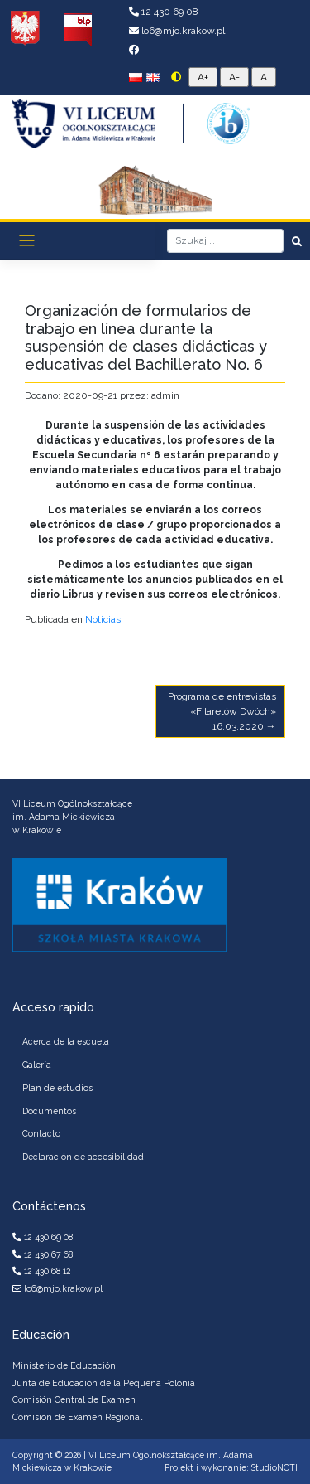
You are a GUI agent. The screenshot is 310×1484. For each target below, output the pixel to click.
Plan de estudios (57, 1088)
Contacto (41, 1133)
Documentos (49, 1111)
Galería (36, 1064)
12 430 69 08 (163, 11)
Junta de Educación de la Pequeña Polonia (103, 1383)
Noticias (103, 619)
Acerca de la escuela (65, 1041)
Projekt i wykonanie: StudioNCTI (231, 1467)
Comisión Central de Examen (74, 1399)
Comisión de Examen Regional (77, 1417)
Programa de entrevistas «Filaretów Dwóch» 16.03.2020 (222, 711)
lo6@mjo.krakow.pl (177, 30)
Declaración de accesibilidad (83, 1156)
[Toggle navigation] (27, 241)
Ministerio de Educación (64, 1365)
